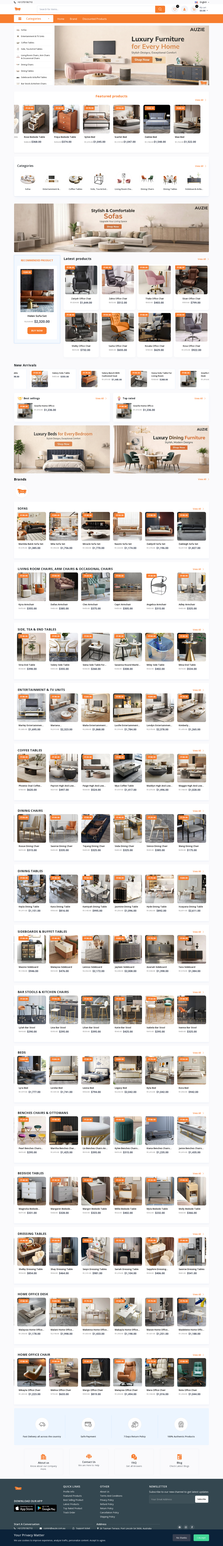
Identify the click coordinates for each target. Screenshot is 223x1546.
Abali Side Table (27, 664)
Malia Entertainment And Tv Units (179, 725)
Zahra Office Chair (118, 298)
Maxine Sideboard (124, 966)
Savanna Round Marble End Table (159, 665)
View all (200, 99)
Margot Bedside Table (191, 1208)
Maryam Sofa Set (28, 543)
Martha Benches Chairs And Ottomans (159, 1148)
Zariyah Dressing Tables (28, 1269)
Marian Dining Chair (29, 846)
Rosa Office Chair (191, 345)
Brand (73, 19)
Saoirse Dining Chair (157, 846)
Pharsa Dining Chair (61, 846)
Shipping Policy (107, 1515)
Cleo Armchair (122, 604)
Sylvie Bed (120, 136)
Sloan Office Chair (191, 298)
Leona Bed (184, 1087)
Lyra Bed (119, 1087)
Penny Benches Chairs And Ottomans (94, 1148)
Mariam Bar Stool (60, 1027)
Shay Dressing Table (158, 1269)
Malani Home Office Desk (189, 1330)
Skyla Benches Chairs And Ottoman (30, 1148)
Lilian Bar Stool (187, 1027)
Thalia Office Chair (154, 298)
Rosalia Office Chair (154, 345)
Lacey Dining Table (29, 906)
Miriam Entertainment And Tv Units (52, 725)
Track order (69, 1511)
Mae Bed (23, 1087)
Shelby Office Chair (81, 345)
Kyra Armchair (58, 604)
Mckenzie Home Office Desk (94, 1330)
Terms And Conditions (111, 1494)
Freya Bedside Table (95, 136)
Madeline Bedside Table (63, 1208)
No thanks (181, 1537)
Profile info (68, 1490)
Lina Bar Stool (154, 1027)
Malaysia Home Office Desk (158, 1330)
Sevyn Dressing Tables (191, 1269)
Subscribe (201, 1498)
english (201, 2)
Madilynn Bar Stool (93, 1027)
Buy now (37, 330)
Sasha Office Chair (118, 345)
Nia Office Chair (91, 1390)
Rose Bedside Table (64, 136)
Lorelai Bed (153, 1087)
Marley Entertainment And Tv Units (116, 725)
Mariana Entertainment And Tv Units (148, 725)
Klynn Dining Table (61, 906)
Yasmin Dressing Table (63, 1269)
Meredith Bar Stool (29, 1027)
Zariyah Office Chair (81, 298)
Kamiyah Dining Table (191, 906)
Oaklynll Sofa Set (188, 543)
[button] (24, 1507)
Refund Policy (107, 1503)
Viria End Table (44, 373)
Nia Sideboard (58, 966)
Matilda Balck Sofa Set (63, 543)
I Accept (201, 1537)
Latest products (71, 1503)
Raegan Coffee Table (94, 785)
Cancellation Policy (109, 1511)
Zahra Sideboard (28, 966)
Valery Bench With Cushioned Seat (144, 374)
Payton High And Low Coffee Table (158, 786)
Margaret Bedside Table (156, 1209)
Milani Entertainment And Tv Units (84, 725)
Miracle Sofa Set (124, 543)
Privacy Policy (107, 1499)
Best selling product (73, 1499)
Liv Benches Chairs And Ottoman (191, 1148)
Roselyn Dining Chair (94, 846)
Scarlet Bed (151, 136)
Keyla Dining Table (125, 906)
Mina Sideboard (91, 966)
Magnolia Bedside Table (124, 1209)
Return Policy (106, 1507)
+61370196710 (23, 2)
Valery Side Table (95, 373)
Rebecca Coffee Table (62, 785)
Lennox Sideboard (188, 966)
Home (60, 19)
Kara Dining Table (156, 906)
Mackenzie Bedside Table (29, 1209)
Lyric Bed (87, 1087)
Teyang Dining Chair (190, 846)
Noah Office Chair (60, 1390)
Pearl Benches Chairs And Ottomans (126, 1148)
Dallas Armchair (91, 604)
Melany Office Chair (29, 1390)
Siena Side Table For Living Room (195, 374)
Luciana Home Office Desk (62, 1330)
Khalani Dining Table (94, 906)
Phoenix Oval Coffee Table (125, 786)
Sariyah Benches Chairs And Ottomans (63, 1148)
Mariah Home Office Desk (125, 1330)
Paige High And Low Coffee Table (189, 786)
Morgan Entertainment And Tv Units (20, 725)
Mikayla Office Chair (157, 1390)
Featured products (72, 1494)
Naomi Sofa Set (155, 543)
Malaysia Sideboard (157, 966)
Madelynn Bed (58, 1087)
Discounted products (95, 19)
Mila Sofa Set (90, 543)
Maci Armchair (26, 604)
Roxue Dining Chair (125, 846)
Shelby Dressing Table (36, 136)
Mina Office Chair (124, 1390)
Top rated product (72, 1507)
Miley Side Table (187, 664)
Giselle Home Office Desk (29, 1330)
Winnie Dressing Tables (95, 1269)
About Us (104, 1490)
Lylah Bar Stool (123, 1027)
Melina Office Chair (189, 1390)
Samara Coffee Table (30, 785)
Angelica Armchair (188, 604)
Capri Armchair (155, 604)
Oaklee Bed (181, 136)
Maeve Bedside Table (94, 1208)
